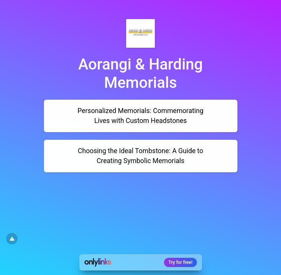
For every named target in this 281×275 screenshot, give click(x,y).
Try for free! (181, 262)
